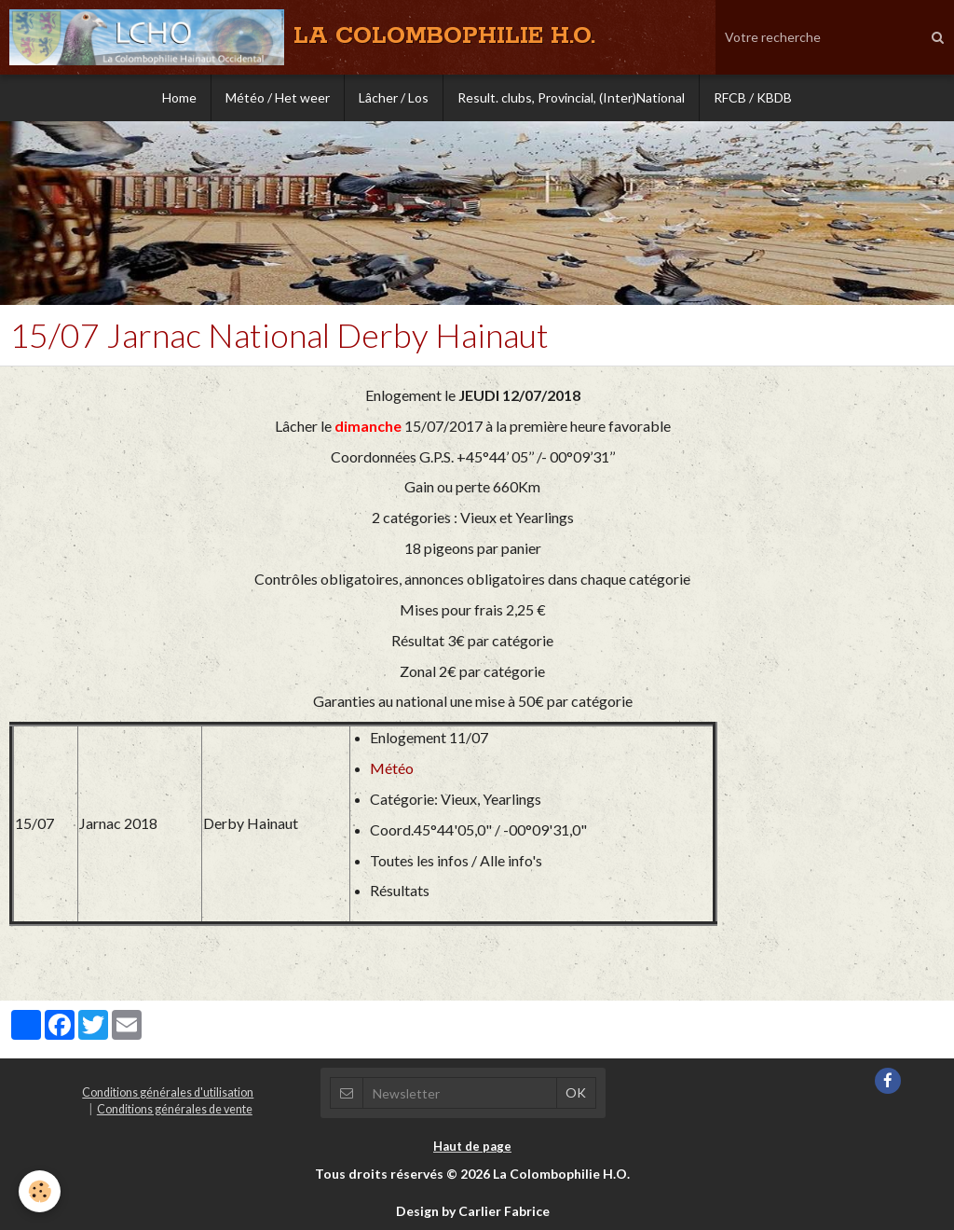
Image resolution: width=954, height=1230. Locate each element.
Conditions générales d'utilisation (167, 1092)
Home (179, 97)
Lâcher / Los (394, 97)
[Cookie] (40, 1191)
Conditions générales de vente (174, 1109)
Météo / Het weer (277, 97)
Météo (392, 768)
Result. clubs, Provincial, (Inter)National (571, 97)
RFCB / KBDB (753, 97)
